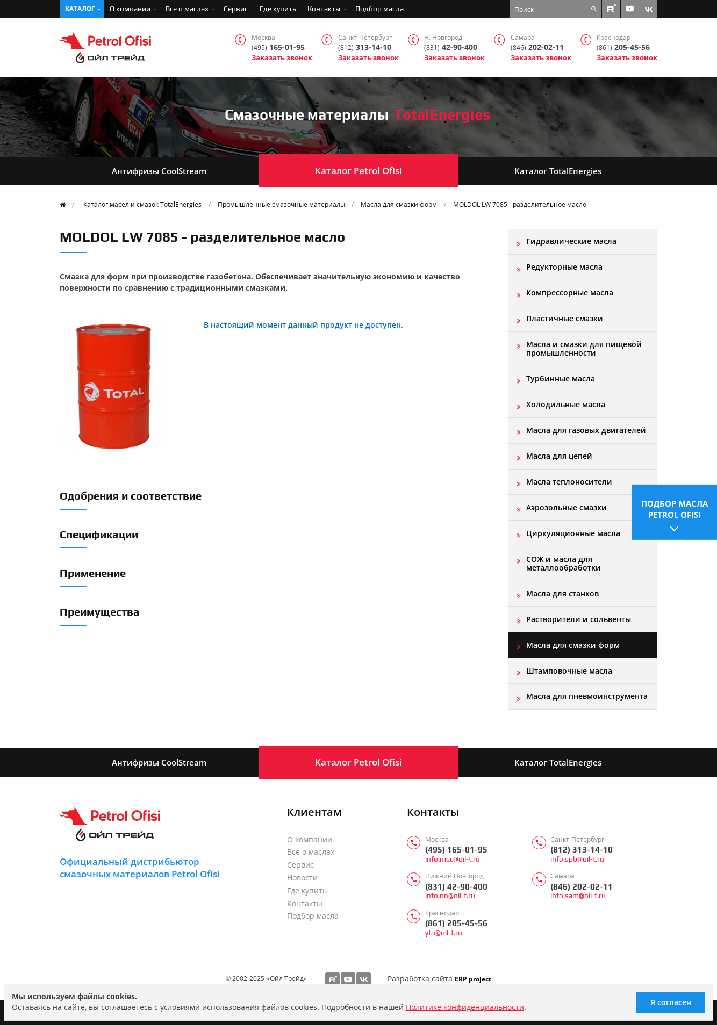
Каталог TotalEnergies (557, 170)
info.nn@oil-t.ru (450, 896)
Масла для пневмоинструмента (587, 696)
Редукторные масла (564, 267)
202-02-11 (537, 47)
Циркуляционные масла (573, 533)
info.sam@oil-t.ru (578, 896)
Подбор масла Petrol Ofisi (674, 508)
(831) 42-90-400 (456, 886)
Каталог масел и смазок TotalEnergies (142, 204)
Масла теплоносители (569, 482)
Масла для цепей (559, 456)
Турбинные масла (560, 378)
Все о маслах (187, 8)
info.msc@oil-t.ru (452, 859)
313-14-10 (364, 47)
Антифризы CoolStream (159, 170)
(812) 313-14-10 (581, 849)
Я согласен (670, 1002)
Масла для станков (562, 593)
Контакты (323, 8)
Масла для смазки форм (399, 204)
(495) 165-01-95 (456, 849)
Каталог (80, 8)
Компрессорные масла (569, 292)
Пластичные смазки (564, 318)
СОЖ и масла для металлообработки (563, 563)
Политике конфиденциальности (465, 1007)
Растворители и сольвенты (578, 619)
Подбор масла (379, 8)
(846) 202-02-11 (581, 886)
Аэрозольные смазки (566, 507)
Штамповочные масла (569, 671)
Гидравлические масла (571, 241)
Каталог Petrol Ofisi (358, 170)
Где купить (278, 8)
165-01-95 (278, 47)
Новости (302, 878)
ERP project (473, 979)
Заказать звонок (282, 57)
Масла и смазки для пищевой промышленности (584, 348)
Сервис (236, 8)
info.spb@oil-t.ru (577, 859)
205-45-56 (623, 47)
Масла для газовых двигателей (586, 430)
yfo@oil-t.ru (443, 933)
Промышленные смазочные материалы (281, 204)
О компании (130, 8)
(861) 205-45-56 (456, 923)
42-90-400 (450, 47)
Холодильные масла (565, 404)
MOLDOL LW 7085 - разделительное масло (519, 204)
